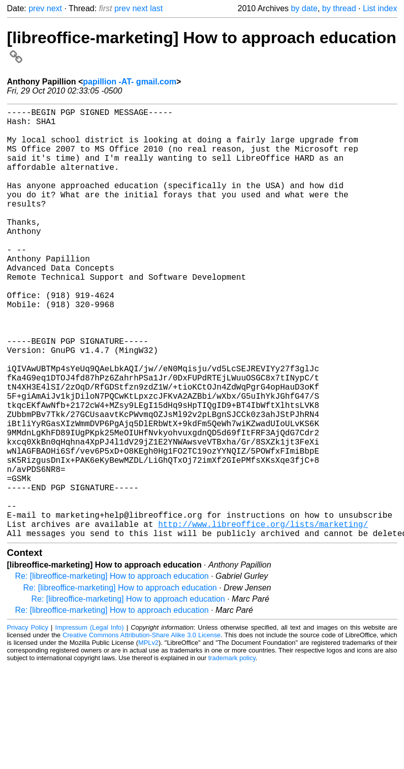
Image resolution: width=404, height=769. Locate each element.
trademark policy (232, 753)
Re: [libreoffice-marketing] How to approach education (112, 671)
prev (36, 8)
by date (304, 8)
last (156, 8)
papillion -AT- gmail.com (129, 81)
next (54, 8)
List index (380, 8)
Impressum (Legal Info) (89, 723)
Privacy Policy (27, 723)
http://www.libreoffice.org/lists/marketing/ (263, 617)
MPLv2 (148, 738)
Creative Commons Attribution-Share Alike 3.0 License (142, 730)
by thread (339, 8)
